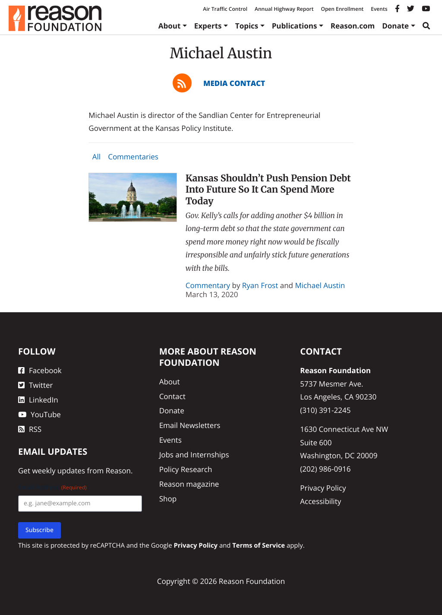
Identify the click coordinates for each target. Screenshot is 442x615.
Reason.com (353, 26)
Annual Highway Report (284, 9)
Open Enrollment (342, 9)
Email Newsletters (190, 425)
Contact (172, 396)
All (96, 157)
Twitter (35, 385)
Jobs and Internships (194, 455)
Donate (395, 26)
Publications (294, 26)
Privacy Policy (323, 488)
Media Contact (234, 83)
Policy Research (185, 469)
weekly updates (58, 471)
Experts (208, 26)
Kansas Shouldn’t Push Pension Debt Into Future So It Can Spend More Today (268, 189)
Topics (247, 26)
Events (379, 9)
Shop (168, 499)
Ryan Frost (260, 285)
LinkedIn (38, 400)
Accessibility (320, 501)
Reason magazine (189, 484)
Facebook (40, 370)
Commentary (208, 285)
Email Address (52, 487)
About (169, 26)
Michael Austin (320, 285)
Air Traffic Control (225, 9)
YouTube (39, 414)
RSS (29, 429)
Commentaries (133, 157)
